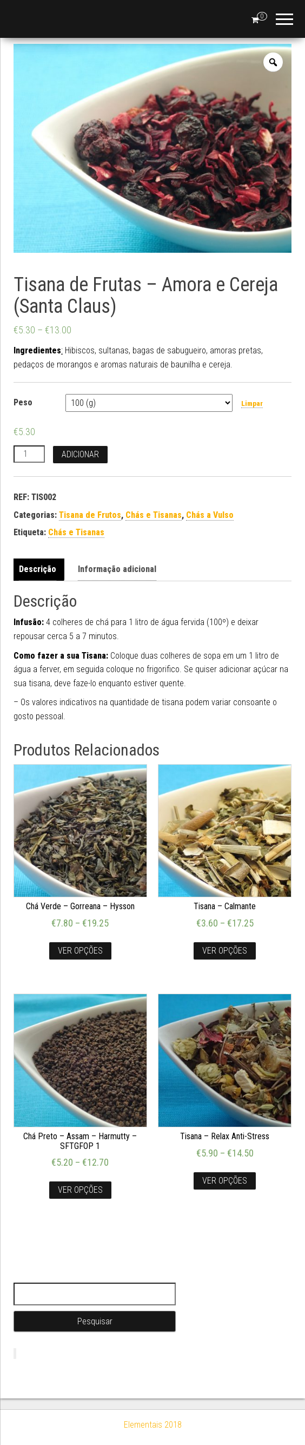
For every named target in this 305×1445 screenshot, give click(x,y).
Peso (23, 402)
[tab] (40, 569)
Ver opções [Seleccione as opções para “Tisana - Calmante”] (224, 950)
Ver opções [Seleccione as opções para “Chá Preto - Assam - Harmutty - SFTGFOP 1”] (80, 1190)
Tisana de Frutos (90, 515)
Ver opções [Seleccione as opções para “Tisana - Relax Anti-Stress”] (224, 1180)
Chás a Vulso (210, 515)
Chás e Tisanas (153, 515)
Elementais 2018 (153, 1425)
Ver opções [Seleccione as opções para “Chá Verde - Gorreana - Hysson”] (80, 950)
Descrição (37, 569)
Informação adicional (117, 569)
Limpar (252, 403)
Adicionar (80, 454)
